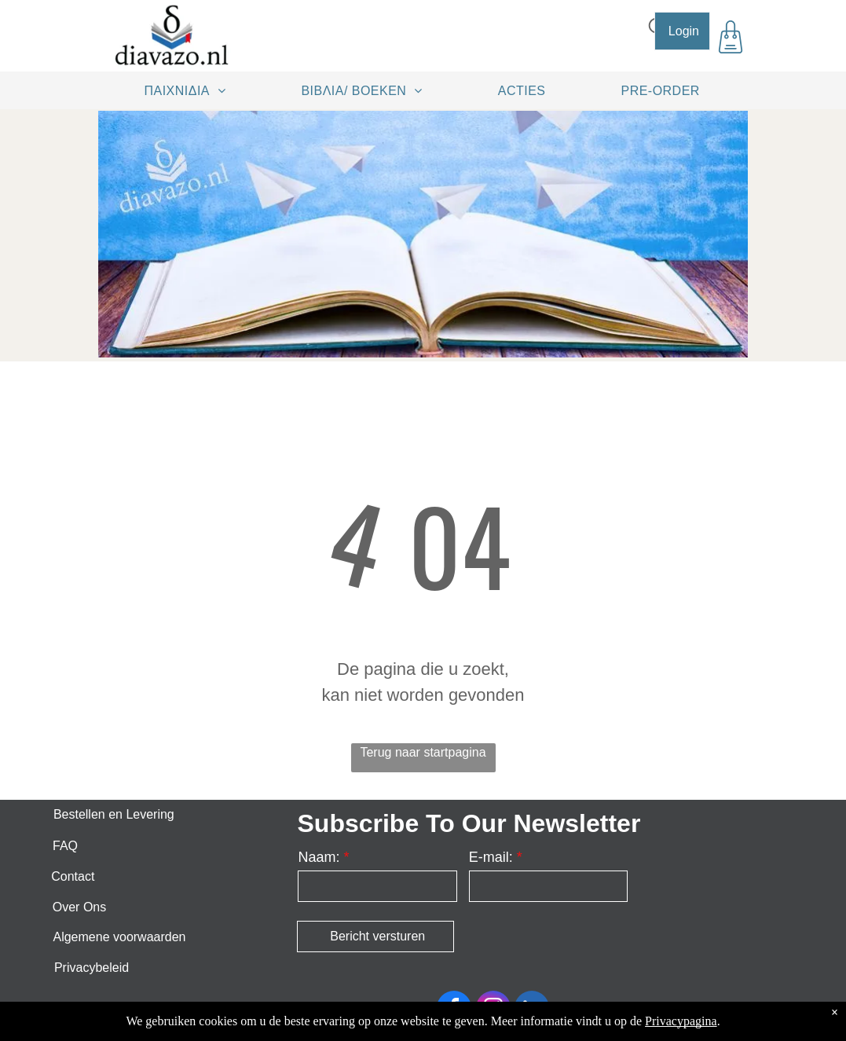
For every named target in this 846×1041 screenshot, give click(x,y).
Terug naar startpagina (422, 752)
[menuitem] (190, 90)
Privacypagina (681, 1021)
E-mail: (491, 857)
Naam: (318, 857)
